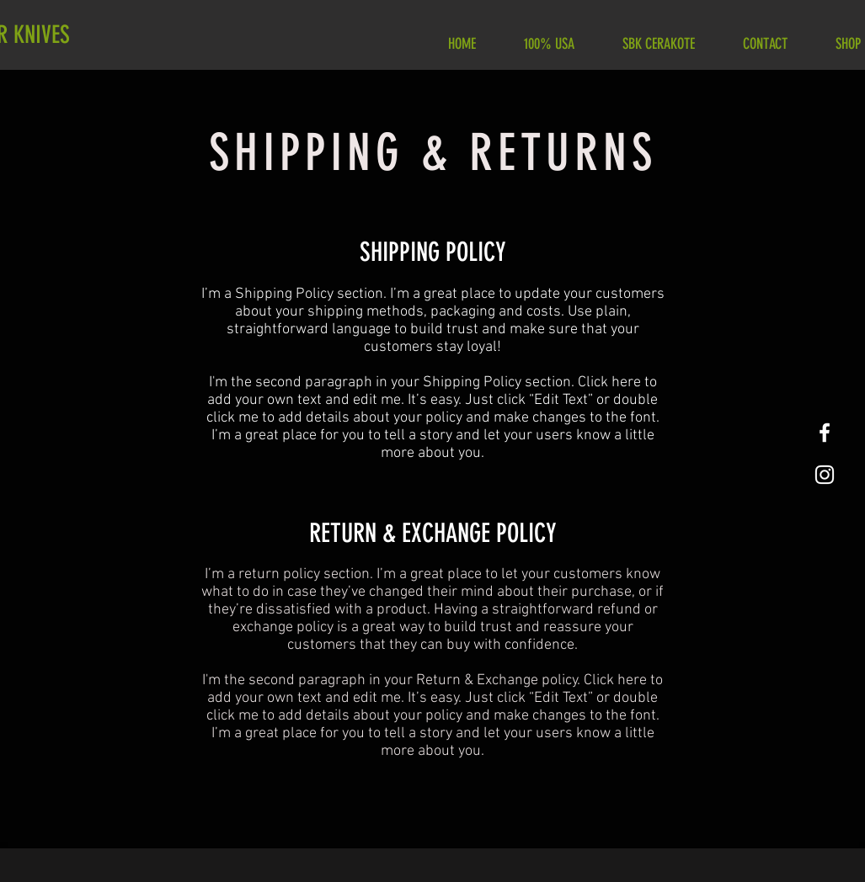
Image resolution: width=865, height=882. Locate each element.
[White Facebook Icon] (824, 432)
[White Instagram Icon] (824, 474)
